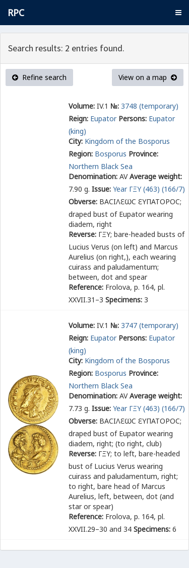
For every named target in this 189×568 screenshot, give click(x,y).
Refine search (39, 77)
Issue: (101, 189)
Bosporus (111, 153)
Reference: (86, 287)
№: (114, 106)
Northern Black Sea (101, 166)
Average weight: (156, 176)
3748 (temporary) (149, 106)
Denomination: (93, 176)
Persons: (132, 118)
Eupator (103, 118)
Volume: (82, 106)
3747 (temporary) (149, 325)
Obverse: (83, 201)
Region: (81, 153)
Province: (143, 153)
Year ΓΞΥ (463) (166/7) (149, 189)
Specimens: (123, 299)
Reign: (78, 118)
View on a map (147, 77)
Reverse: (82, 234)
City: (76, 141)
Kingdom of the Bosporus (128, 141)
